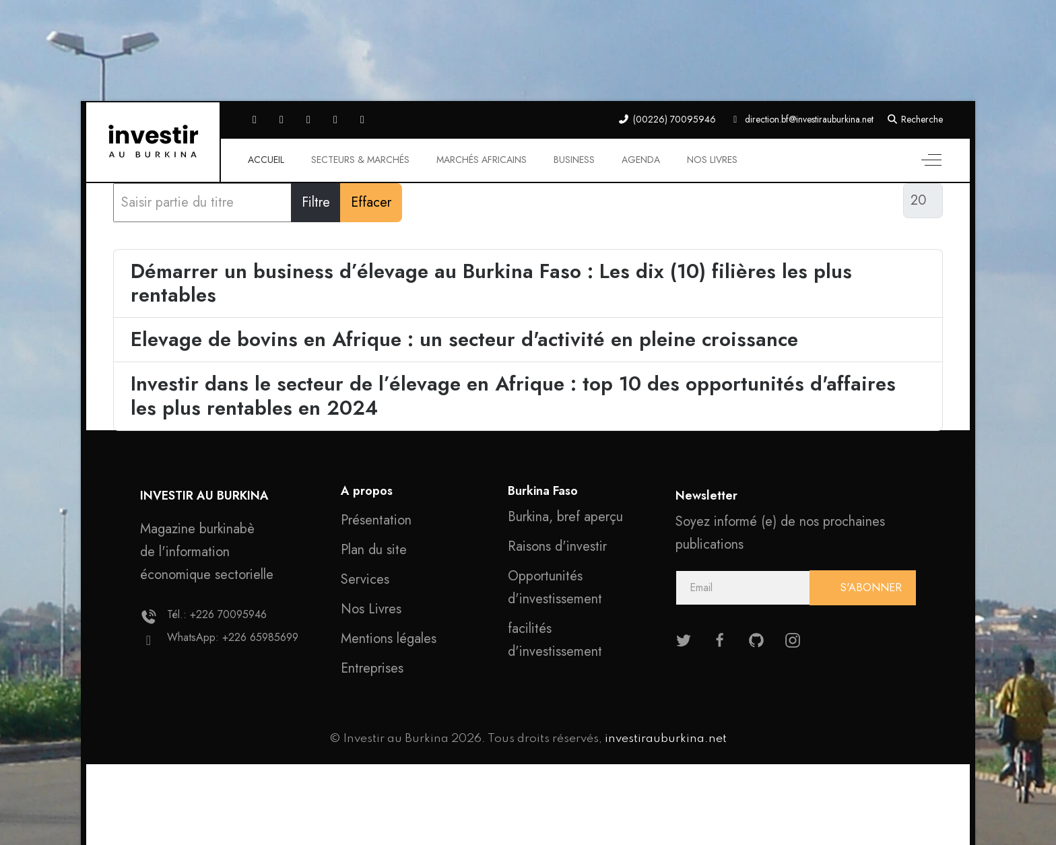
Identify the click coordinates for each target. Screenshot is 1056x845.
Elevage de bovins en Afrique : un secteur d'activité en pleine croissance (464, 339)
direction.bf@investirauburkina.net (809, 119)
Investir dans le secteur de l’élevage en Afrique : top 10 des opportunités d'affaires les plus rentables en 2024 (513, 395)
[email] (795, 587)
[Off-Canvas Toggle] (931, 160)
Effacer (371, 202)
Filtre (316, 202)
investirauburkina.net (666, 739)
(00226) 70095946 (674, 119)
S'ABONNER (869, 587)
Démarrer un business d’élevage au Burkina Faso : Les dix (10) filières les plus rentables (491, 283)
